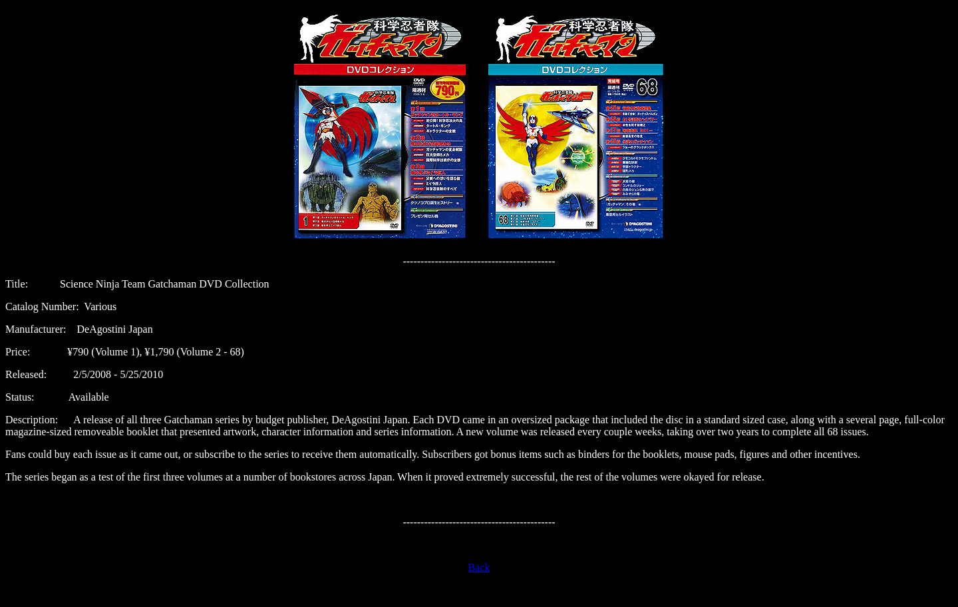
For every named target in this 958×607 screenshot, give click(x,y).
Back (479, 567)
